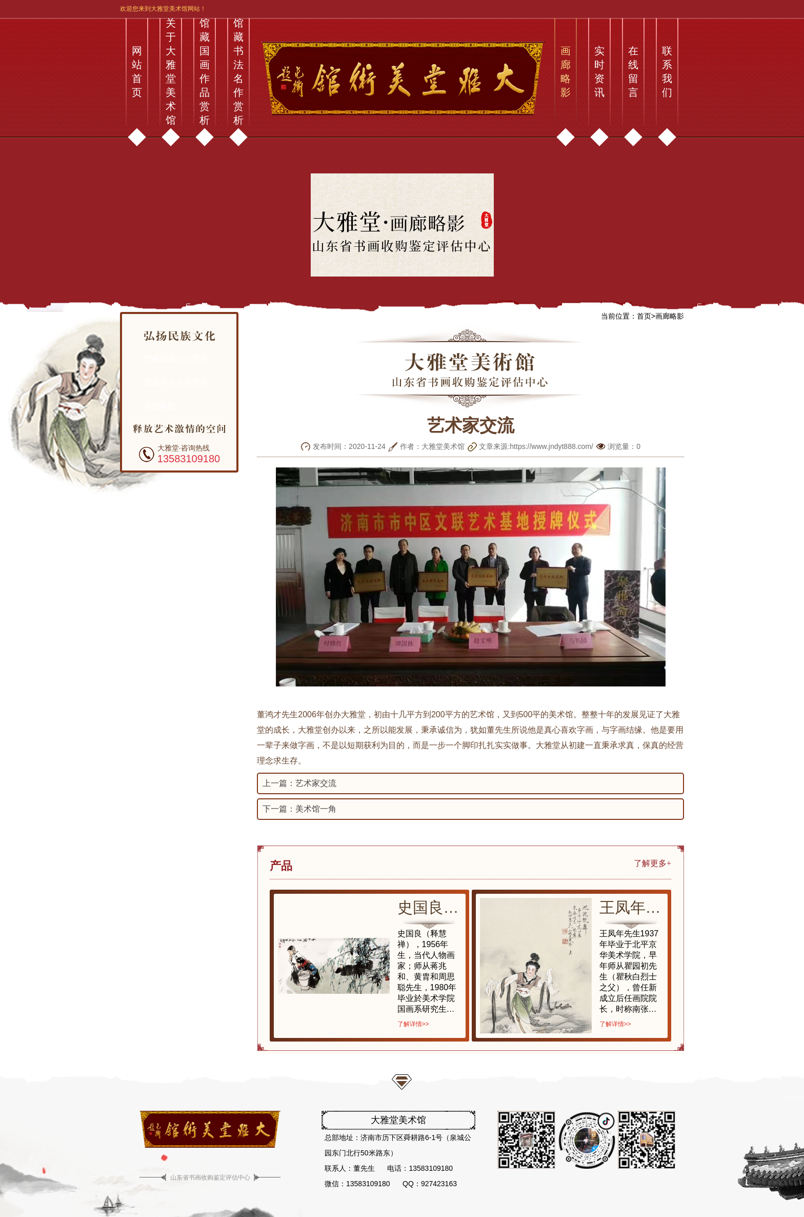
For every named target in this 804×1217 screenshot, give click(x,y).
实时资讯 (599, 71)
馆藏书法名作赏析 (238, 72)
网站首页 (137, 71)
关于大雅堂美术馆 (171, 72)
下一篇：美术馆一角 (299, 808)
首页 (644, 316)
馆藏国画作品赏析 (204, 72)
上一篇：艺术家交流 (299, 783)
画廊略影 (565, 71)
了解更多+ (652, 863)
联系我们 (667, 71)
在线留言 (633, 71)
